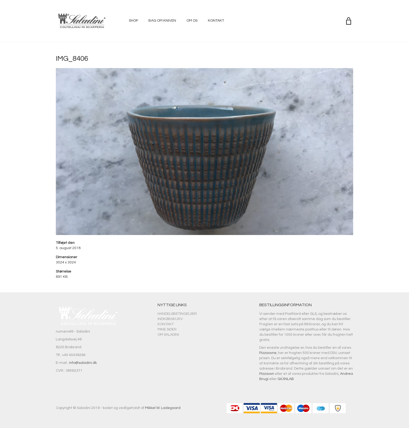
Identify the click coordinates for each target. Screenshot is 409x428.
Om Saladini (168, 334)
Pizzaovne (267, 353)
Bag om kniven (162, 20)
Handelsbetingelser (177, 314)
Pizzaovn (266, 374)
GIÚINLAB (286, 379)
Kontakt (216, 20)
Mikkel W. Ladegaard (163, 408)
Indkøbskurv (170, 319)
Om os (192, 20)
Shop (133, 20)
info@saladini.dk (83, 363)
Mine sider (167, 329)
